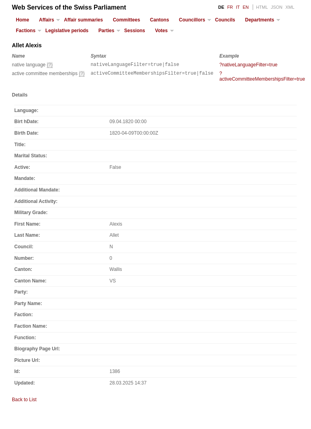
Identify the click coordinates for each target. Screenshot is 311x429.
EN (246, 7)
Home (22, 20)
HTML (262, 7)
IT (238, 7)
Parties (106, 30)
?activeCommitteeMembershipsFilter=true (262, 77)
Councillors (192, 20)
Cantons (159, 20)
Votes (161, 30)
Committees (126, 20)
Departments (259, 20)
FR (230, 7)
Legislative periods (66, 30)
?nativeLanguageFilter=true (248, 65)
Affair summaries (83, 20)
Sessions (134, 30)
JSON (276, 7)
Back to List (24, 401)
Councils (225, 20)
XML (289, 7)
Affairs (46, 20)
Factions (25, 30)
